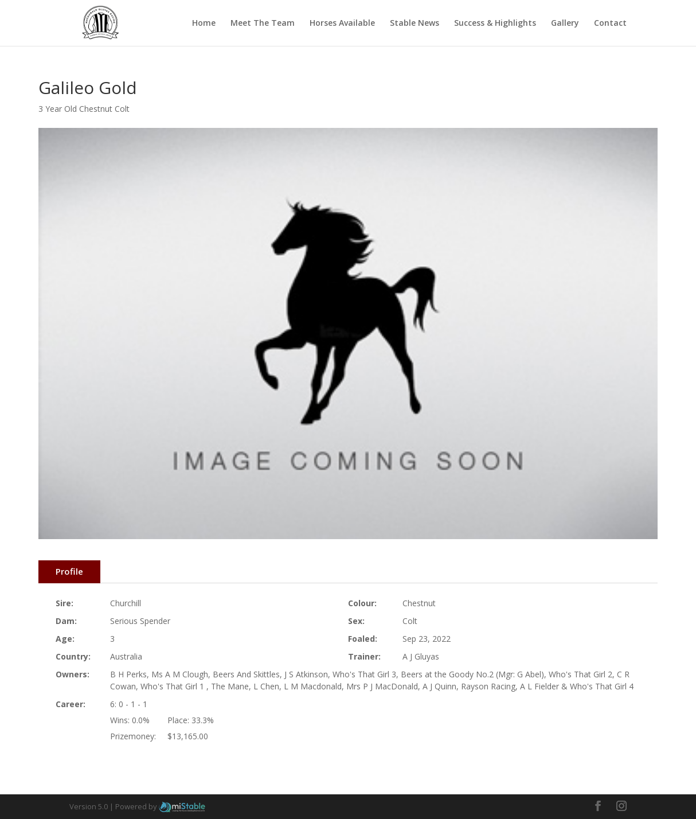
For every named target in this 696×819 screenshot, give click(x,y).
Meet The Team (262, 23)
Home (204, 23)
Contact (610, 23)
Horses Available (342, 23)
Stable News (414, 23)
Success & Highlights (495, 23)
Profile (69, 571)
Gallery (565, 23)
